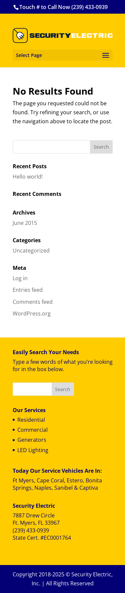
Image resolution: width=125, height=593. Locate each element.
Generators (31, 439)
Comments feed (33, 301)
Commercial (32, 429)
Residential (31, 419)
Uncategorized (31, 250)
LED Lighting (32, 450)
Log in (20, 278)
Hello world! (28, 176)
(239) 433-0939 (31, 530)
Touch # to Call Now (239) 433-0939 (63, 7)
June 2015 (25, 223)
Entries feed (28, 290)
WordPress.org (32, 313)
